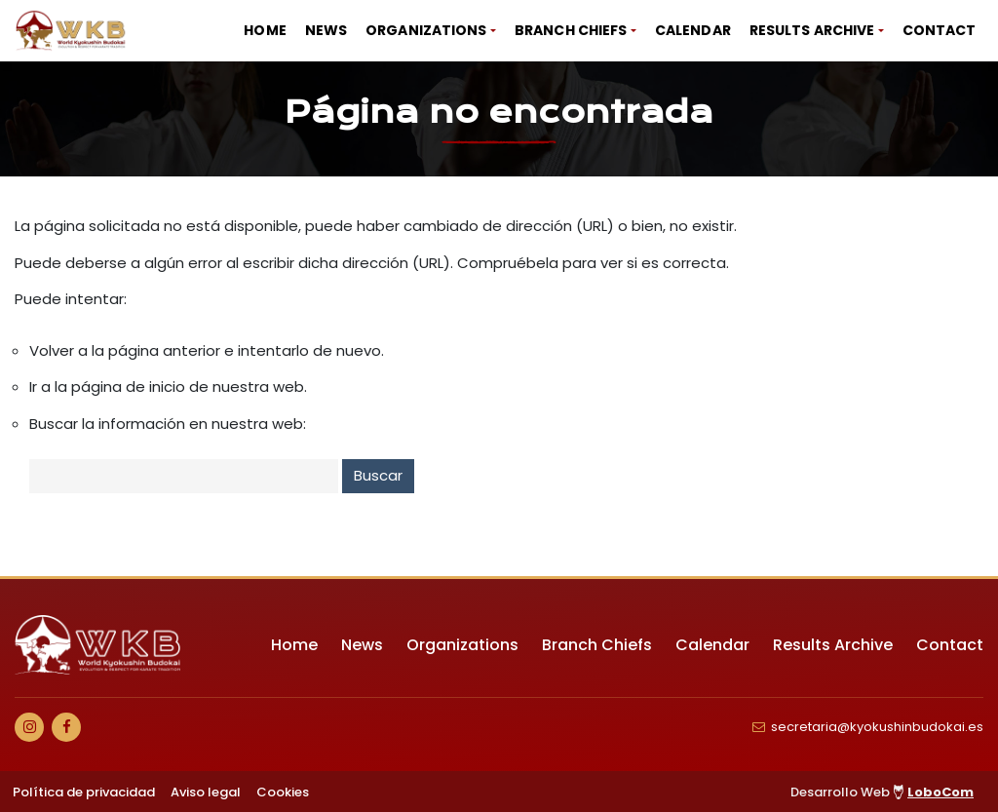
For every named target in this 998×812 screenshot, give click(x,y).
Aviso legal (206, 792)
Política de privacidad (84, 792)
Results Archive (812, 30)
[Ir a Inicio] (71, 31)
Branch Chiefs (571, 30)
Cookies (282, 792)
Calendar (693, 30)
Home (265, 30)
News (326, 30)
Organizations (425, 30)
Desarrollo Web (882, 792)
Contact (939, 30)
